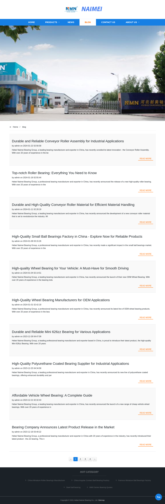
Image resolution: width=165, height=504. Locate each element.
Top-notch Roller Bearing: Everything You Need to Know (54, 173)
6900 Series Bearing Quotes (101, 487)
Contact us (108, 22)
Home (31, 22)
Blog (88, 22)
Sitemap (101, 500)
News (71, 22)
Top (158, 497)
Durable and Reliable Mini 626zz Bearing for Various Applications (61, 332)
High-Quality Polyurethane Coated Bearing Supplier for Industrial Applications (70, 364)
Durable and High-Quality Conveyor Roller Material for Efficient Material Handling (73, 205)
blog (24, 127)
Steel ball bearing (74, 487)
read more (146, 159)
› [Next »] (94, 459)
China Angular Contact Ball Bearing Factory (92, 480)
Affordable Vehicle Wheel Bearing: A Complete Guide (52, 395)
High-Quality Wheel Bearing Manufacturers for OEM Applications (61, 300)
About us (131, 22)
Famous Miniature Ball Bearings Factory (135, 480)
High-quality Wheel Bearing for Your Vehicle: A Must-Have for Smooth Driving (70, 268)
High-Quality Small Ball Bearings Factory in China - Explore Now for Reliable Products (77, 236)
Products (51, 22)
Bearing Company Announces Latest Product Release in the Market (63, 427)
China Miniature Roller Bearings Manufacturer (47, 480)
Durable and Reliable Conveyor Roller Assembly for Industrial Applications (68, 141)
